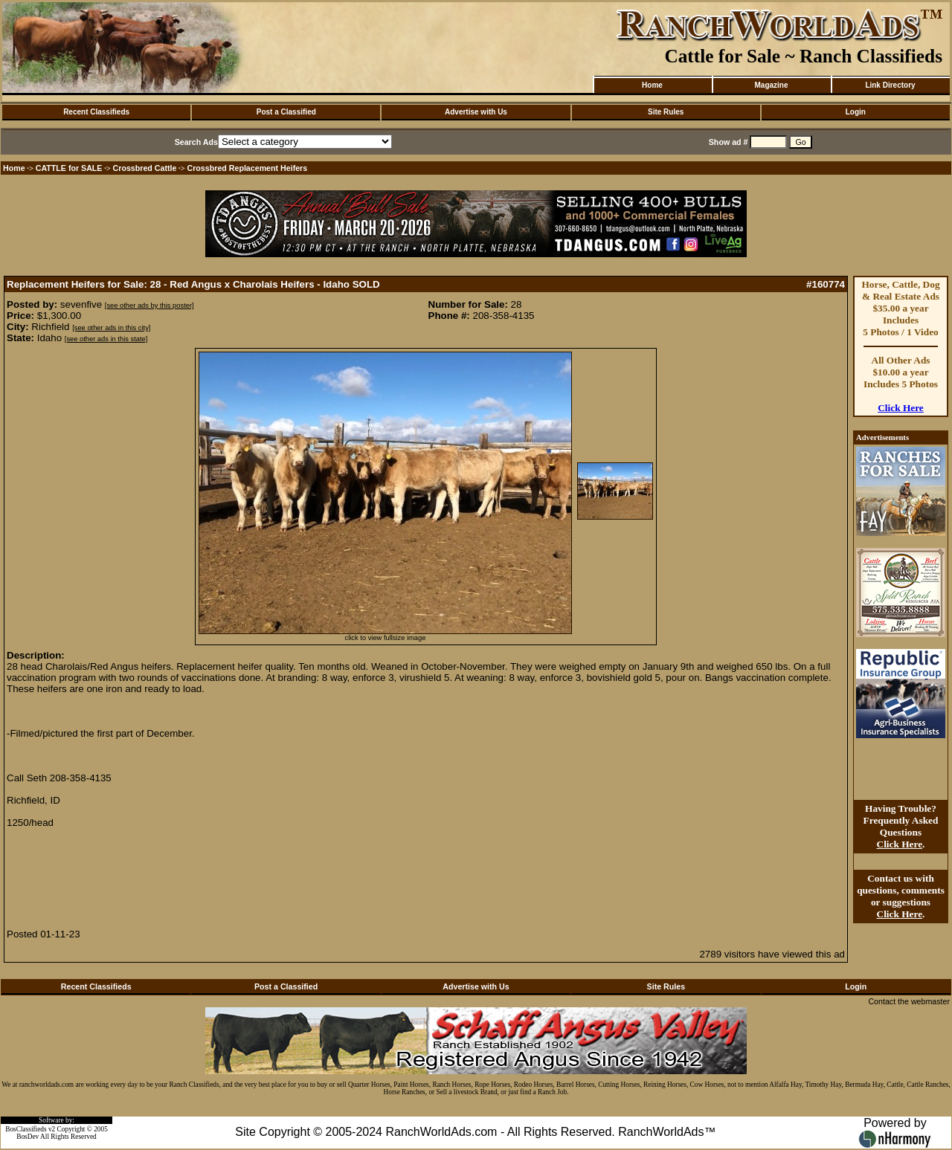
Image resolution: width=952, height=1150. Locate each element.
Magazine (771, 85)
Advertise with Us (476, 112)
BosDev (27, 1136)
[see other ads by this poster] (149, 305)
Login (856, 112)
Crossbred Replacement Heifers (247, 168)
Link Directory (890, 85)
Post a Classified (286, 112)
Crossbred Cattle (145, 168)
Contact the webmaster (909, 1001)
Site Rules (666, 112)
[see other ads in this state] (106, 339)
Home (652, 85)
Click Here (901, 407)
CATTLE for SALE (69, 168)
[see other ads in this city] (111, 328)
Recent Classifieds (96, 112)
